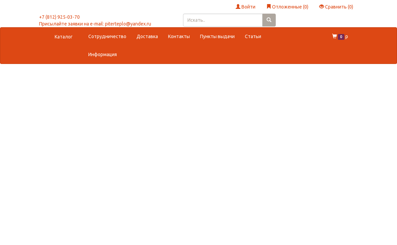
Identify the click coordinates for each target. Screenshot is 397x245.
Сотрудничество (107, 36)
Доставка (147, 36)
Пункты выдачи (217, 36)
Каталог (64, 36)
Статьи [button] (253, 36)
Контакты (179, 36)
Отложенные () (287, 7)
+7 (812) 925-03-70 (59, 17)
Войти (245, 7)
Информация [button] (102, 54)
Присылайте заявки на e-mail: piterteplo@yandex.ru (95, 24)
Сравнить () (336, 7)
